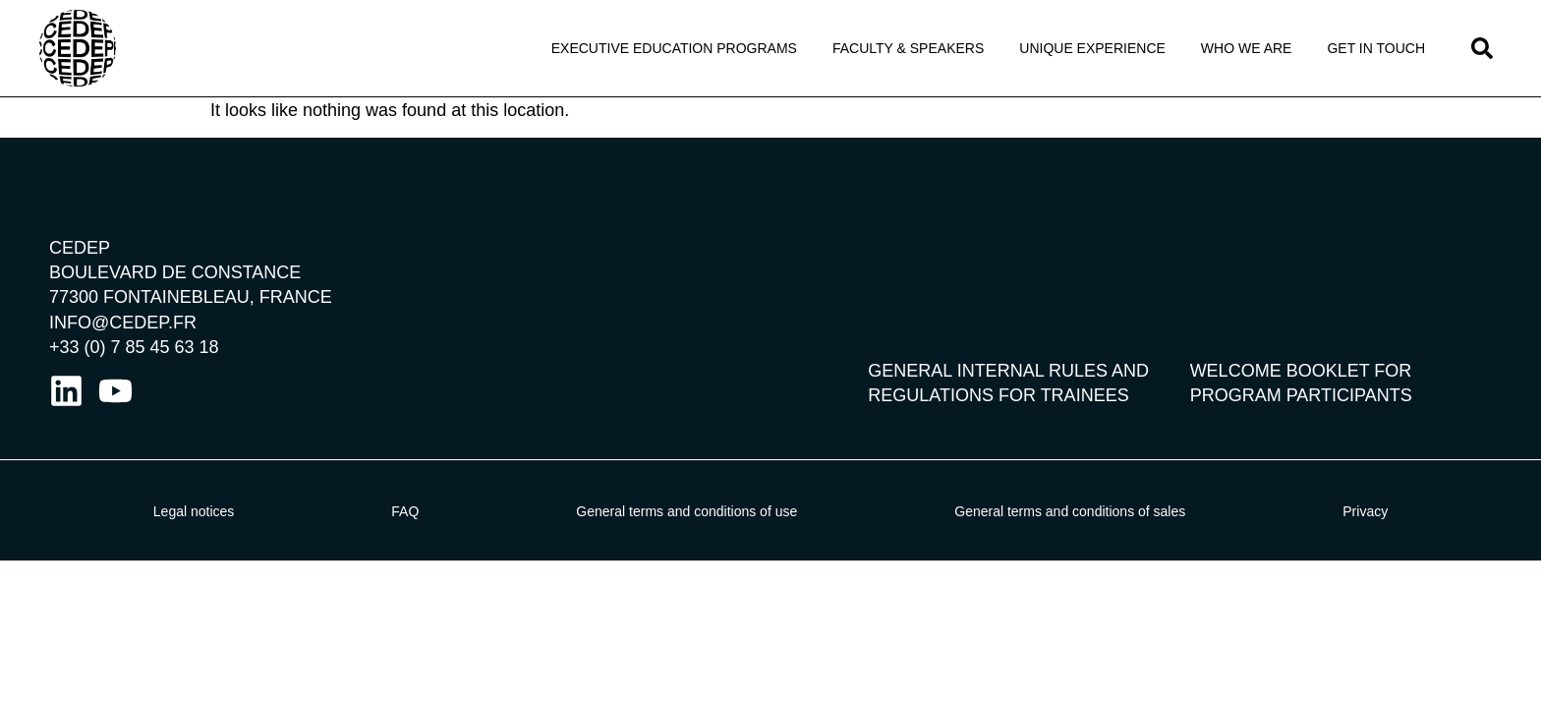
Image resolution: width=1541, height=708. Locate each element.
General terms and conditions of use (686, 511)
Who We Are (1246, 48)
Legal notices (194, 511)
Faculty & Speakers (908, 48)
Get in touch (1376, 48)
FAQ (405, 511)
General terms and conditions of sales (1069, 511)
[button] (1482, 48)
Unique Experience (1092, 48)
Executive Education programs (674, 48)
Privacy (1365, 511)
